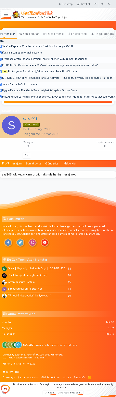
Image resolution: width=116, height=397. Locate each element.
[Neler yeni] (102, 4)
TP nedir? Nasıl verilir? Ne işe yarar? (29, 295)
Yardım (67, 377)
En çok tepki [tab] (77, 34)
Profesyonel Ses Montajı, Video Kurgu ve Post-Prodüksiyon (42, 71)
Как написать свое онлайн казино (22, 52)
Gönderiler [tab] (52, 163)
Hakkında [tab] (69, 163)
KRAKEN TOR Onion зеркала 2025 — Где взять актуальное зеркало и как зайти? (50, 65)
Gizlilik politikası (50, 377)
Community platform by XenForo (33, 354)
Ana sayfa (79, 377)
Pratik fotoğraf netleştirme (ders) (27, 275)
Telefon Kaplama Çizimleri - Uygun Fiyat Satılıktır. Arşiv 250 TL (38, 46)
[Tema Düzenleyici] (95, 4)
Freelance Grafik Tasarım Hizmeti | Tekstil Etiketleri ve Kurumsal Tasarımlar (44, 59)
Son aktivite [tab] (33, 163)
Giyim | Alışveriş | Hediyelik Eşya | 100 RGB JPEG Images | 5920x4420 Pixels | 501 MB (38, 268)
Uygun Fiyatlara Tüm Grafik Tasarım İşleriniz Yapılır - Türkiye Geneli (40, 90)
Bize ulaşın (9, 377)
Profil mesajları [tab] (12, 163)
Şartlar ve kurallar (28, 377)
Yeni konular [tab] (29, 34)
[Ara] (109, 4)
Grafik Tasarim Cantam (21, 282)
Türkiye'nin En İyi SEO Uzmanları (20, 84)
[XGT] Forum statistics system (23, 357)
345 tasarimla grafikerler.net (25, 289)
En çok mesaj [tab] (53, 34)
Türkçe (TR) (11, 372)
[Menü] (6, 14)
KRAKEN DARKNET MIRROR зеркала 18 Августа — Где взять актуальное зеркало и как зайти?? (58, 78)
